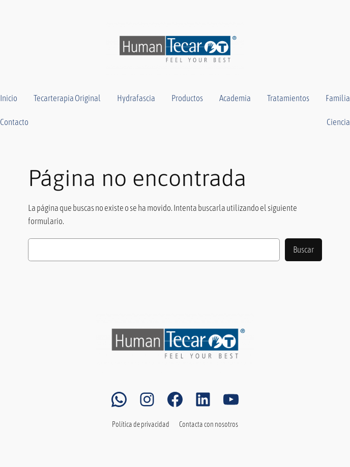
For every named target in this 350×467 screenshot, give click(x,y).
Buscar (303, 249)
